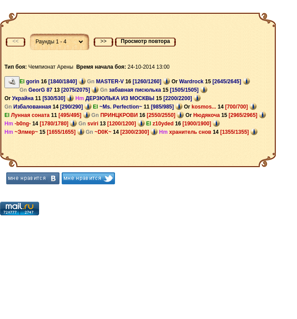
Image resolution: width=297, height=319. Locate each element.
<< (15, 41)
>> (103, 41)
